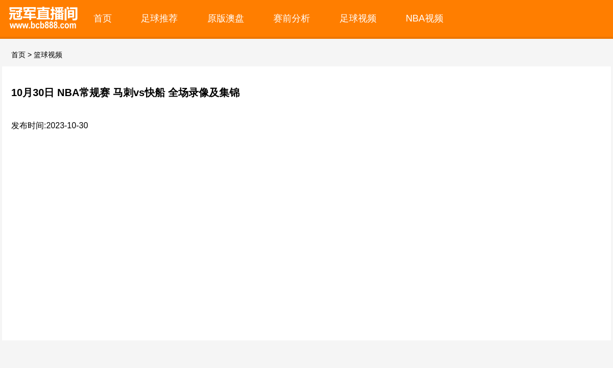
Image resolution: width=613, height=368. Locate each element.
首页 (102, 18)
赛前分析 (291, 18)
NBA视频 (424, 18)
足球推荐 (159, 18)
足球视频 (358, 18)
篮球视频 (48, 55)
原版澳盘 (225, 18)
